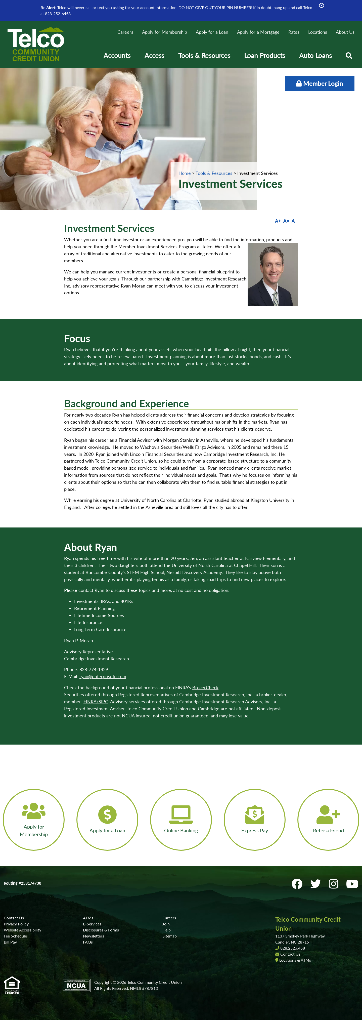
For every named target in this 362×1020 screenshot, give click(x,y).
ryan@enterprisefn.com (102, 676)
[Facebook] (298, 883)
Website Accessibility (22, 929)
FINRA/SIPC (95, 701)
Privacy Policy (16, 923)
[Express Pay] (255, 820)
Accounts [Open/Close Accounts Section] (117, 55)
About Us (345, 32)
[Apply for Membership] (34, 820)
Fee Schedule (15, 935)
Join (166, 923)
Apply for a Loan (212, 32)
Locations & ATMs (295, 960)
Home (184, 173)
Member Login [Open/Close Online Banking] (319, 83)
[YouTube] (352, 883)
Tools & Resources (214, 173)
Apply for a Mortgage (258, 32)
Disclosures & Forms (101, 929)
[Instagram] (335, 883)
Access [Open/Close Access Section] (154, 55)
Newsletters (93, 935)
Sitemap (169, 935)
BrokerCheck (205, 687)
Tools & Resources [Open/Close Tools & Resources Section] (204, 55)
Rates (293, 32)
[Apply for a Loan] (107, 820)
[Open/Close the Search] (348, 55)
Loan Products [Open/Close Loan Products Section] (264, 55)
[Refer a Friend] (328, 820)
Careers (125, 32)
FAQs (88, 942)
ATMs (88, 917)
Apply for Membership (164, 32)
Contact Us (14, 917)
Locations (317, 32)
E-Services (92, 923)
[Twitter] (317, 883)
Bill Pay (10, 942)
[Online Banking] (181, 820)
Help (166, 929)
